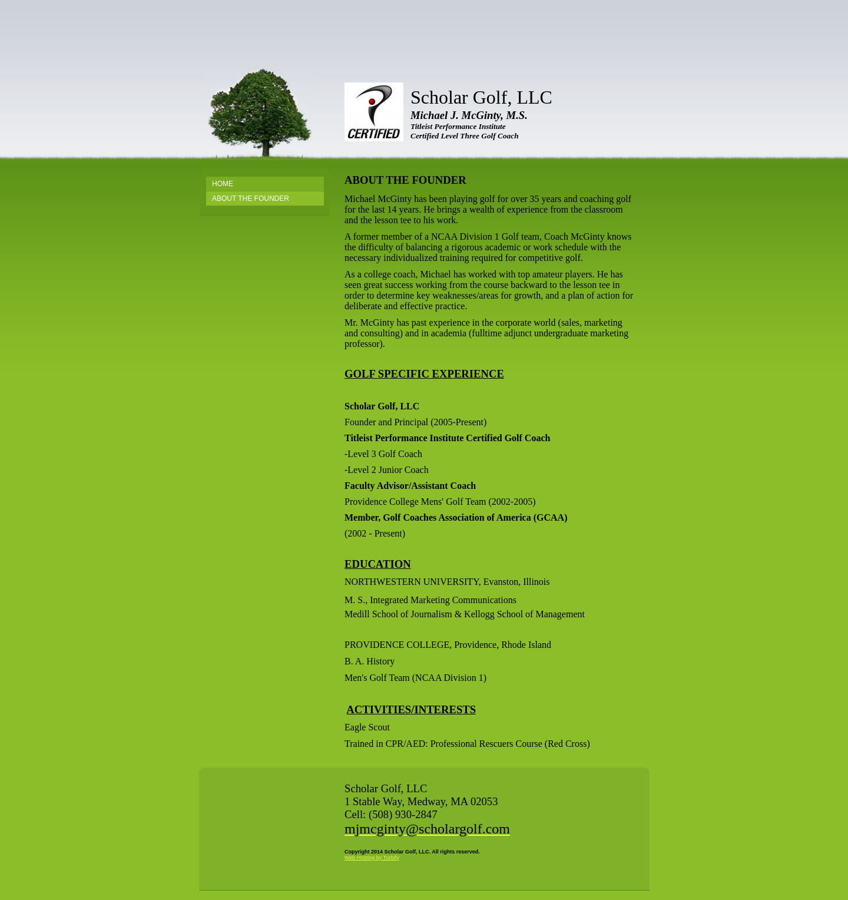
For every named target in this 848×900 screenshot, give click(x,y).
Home (222, 184)
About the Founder (250, 198)
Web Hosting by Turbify (371, 858)
